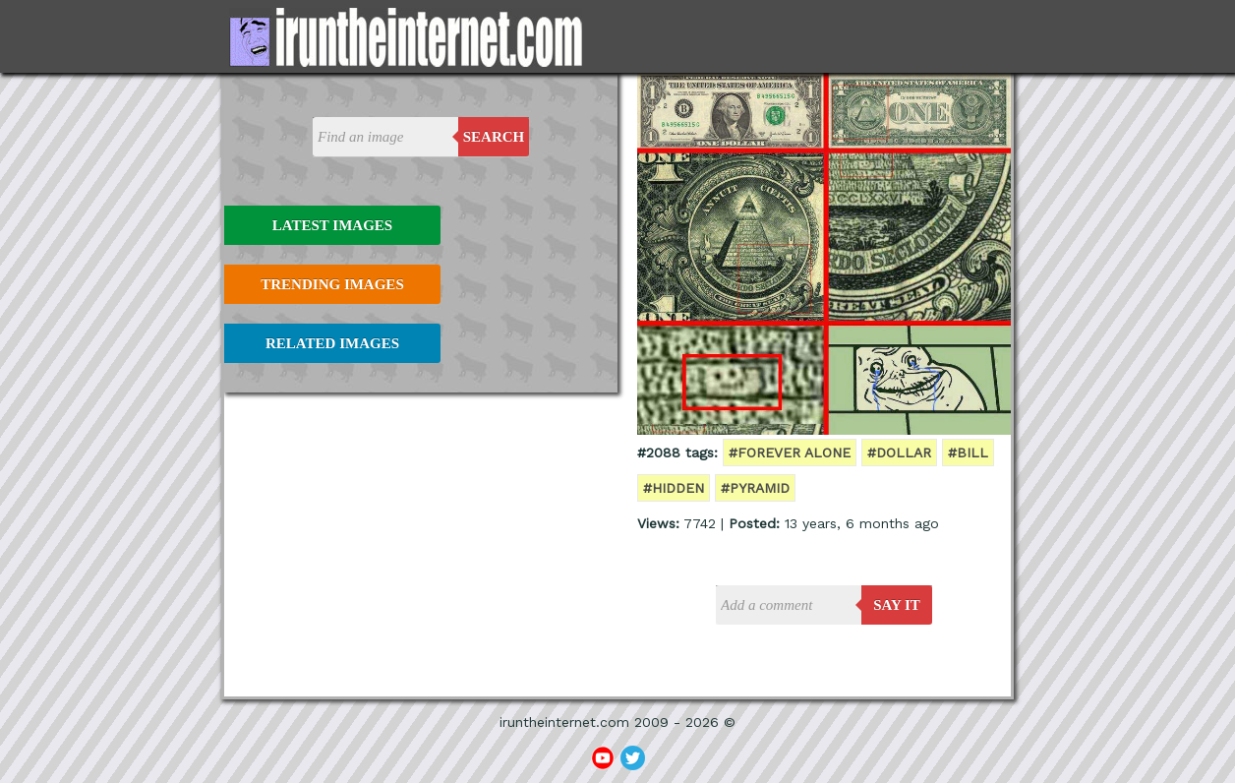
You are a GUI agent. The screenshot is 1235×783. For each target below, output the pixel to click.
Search (494, 137)
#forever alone (790, 452)
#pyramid (755, 488)
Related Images (332, 343)
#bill (968, 452)
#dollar (899, 452)
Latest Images (332, 225)
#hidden (673, 488)
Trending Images (332, 284)
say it (896, 605)
